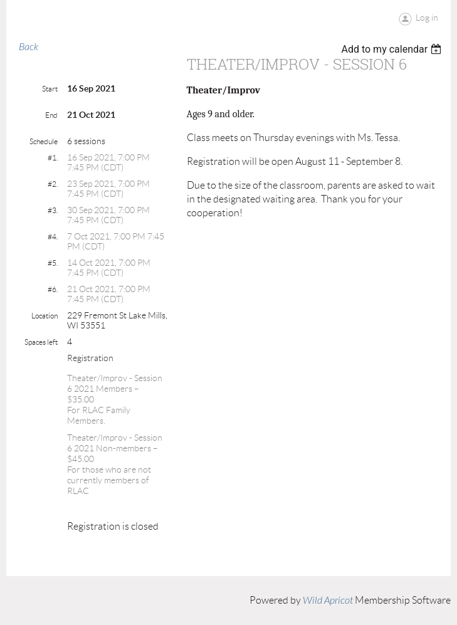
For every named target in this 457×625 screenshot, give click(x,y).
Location (44, 316)
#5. (53, 263)
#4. (53, 237)
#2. (53, 184)
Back (28, 47)
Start (50, 89)
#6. (53, 289)
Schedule (43, 141)
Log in (427, 18)
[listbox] (392, 49)
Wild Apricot (328, 600)
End (51, 115)
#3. (53, 210)
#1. (53, 158)
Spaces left (41, 342)
